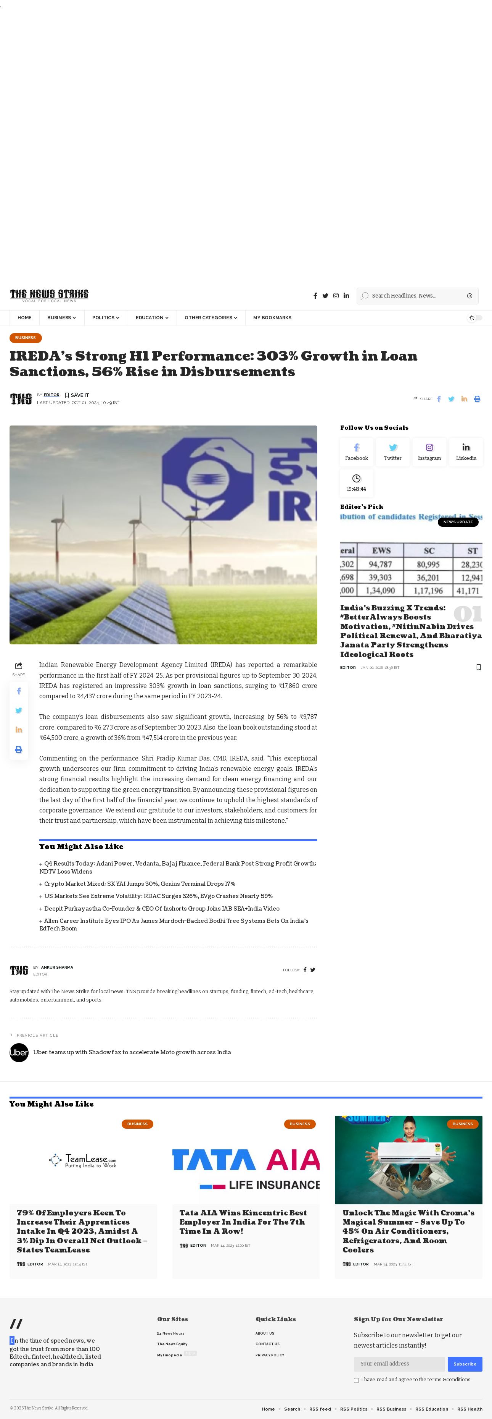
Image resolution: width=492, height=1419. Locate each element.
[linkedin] (346, 296)
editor (51, 395)
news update (458, 527)
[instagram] (336, 296)
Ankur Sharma (57, 968)
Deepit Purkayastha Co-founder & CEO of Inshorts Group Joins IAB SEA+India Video (162, 909)
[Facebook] (315, 296)
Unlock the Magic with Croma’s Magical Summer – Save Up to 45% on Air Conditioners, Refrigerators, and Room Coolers (408, 1232)
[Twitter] (325, 296)
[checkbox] (356, 1380)
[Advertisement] (229, 146)
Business (27, 338)
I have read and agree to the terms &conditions (416, 1379)
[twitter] (313, 971)
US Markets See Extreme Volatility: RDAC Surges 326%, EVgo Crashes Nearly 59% (158, 897)
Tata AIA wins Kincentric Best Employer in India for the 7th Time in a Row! (243, 1223)
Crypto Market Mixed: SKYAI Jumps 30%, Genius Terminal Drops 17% (139, 884)
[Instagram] (429, 454)
